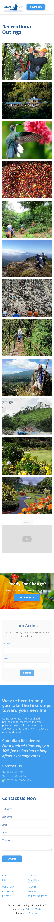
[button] (48, 7)
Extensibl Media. (33, 911)
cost (4, 882)
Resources (8, 894)
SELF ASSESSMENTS (34, 898)
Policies (32, 889)
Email (6, 664)
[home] (13, 7)
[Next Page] (27, 522)
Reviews (32, 894)
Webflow (33, 915)
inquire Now (27, 597)
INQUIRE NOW (36, 7)
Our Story (8, 889)
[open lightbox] (27, 61)
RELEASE (6, 898)
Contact (32, 877)
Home (5, 877)
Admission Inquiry (33, 883)
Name (7, 649)
